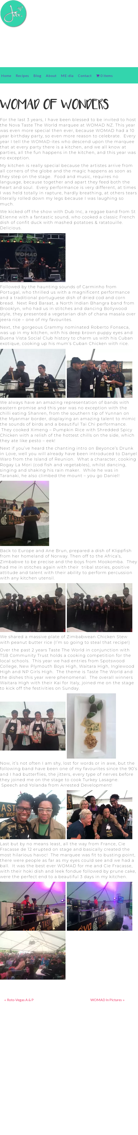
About (51, 75)
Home (6, 75)
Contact (85, 75)
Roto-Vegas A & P (20, 1000)
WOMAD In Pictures (106, 1000)
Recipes (22, 75)
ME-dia (67, 75)
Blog (37, 75)
